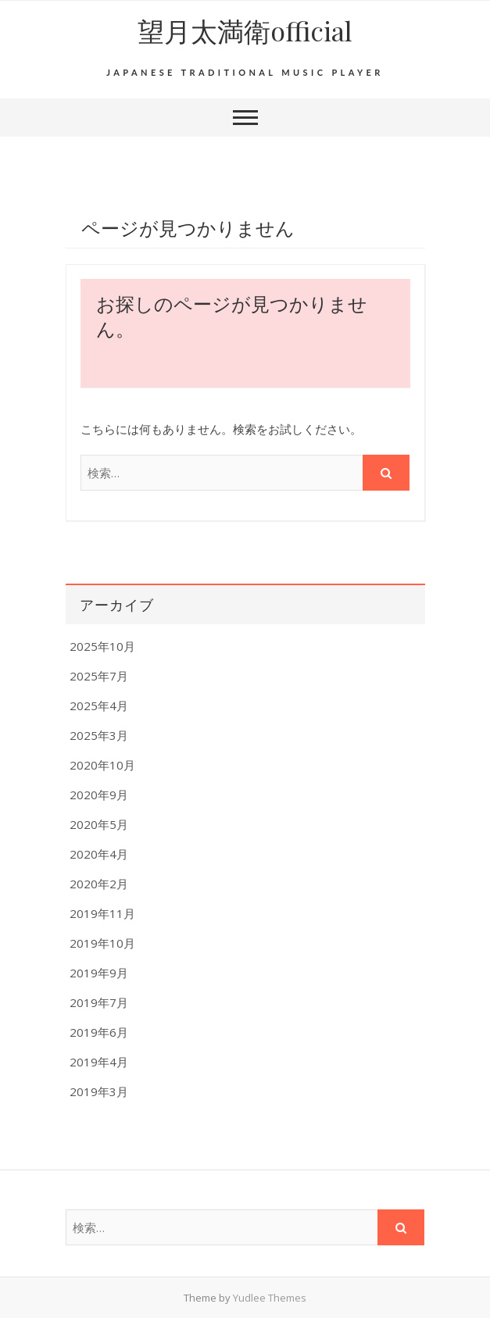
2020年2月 (99, 883)
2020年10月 (102, 765)
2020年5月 (99, 824)
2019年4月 (99, 1062)
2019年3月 (99, 1091)
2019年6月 (99, 1032)
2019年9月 (99, 972)
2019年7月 (99, 1002)
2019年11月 (102, 913)
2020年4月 (99, 854)
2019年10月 (102, 943)
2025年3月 (99, 735)
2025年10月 (102, 646)
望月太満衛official (245, 30)
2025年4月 (99, 705)
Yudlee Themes (269, 1298)
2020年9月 (99, 794)
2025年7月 (99, 676)
